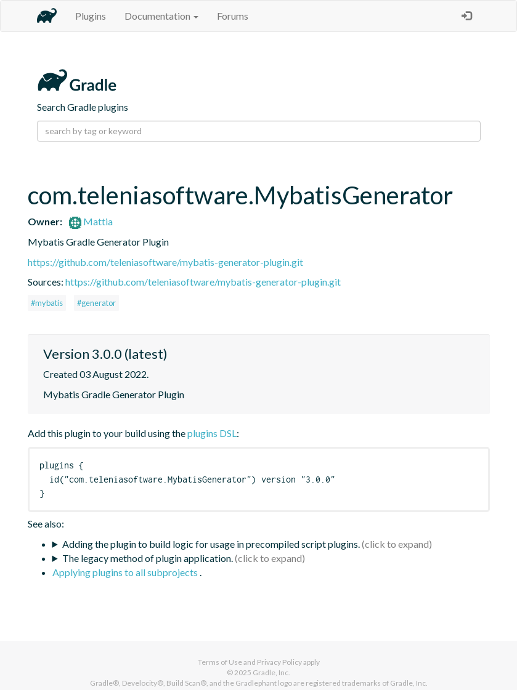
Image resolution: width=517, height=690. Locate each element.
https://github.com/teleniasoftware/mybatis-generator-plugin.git (165, 262)
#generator (96, 303)
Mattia (91, 221)
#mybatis (47, 303)
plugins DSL (212, 433)
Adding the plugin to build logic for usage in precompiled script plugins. (211, 544)
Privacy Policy (279, 662)
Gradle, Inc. (271, 672)
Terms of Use (220, 662)
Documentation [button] (161, 16)
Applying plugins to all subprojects (126, 572)
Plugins (90, 16)
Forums (232, 16)
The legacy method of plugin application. (147, 558)
